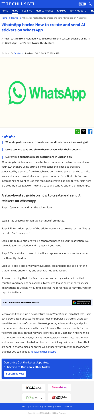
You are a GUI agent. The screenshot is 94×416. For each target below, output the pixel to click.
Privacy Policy (35, 406)
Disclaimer (48, 406)
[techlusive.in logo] (20, 4)
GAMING (61, 10)
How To (14, 17)
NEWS (15, 10)
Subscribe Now (15, 373)
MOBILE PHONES (44, 10)
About (24, 406)
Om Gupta (18, 53)
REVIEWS (27, 10)
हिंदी (80, 4)
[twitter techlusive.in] (83, 131)
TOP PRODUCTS (78, 10)
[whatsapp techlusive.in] (77, 131)
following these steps (43, 351)
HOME (5, 10)
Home (4, 17)
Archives (58, 406)
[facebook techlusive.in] (90, 131)
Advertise (68, 406)
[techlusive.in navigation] (3, 4)
